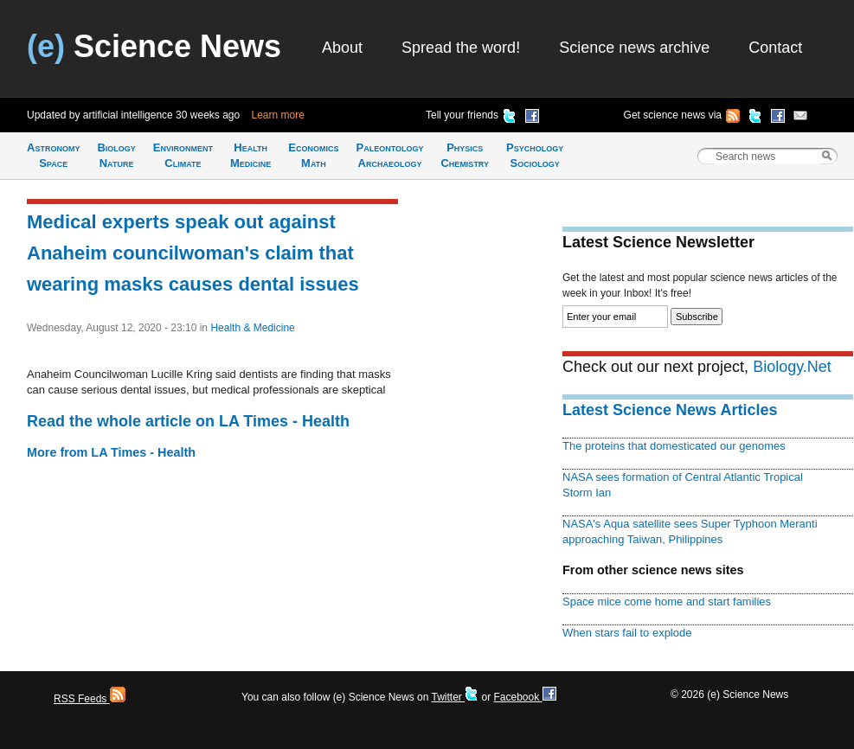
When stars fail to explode (626, 632)
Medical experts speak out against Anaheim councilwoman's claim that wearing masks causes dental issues (193, 253)
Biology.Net (792, 366)
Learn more (278, 115)
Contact (775, 47)
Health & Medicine (252, 328)
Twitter (454, 697)
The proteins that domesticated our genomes (674, 445)
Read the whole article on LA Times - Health (188, 421)
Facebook (524, 697)
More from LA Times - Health (111, 452)
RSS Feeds (89, 699)
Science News (154, 46)
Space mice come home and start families (666, 601)
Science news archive (634, 47)
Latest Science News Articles (669, 410)
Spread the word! (460, 47)
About (342, 47)
